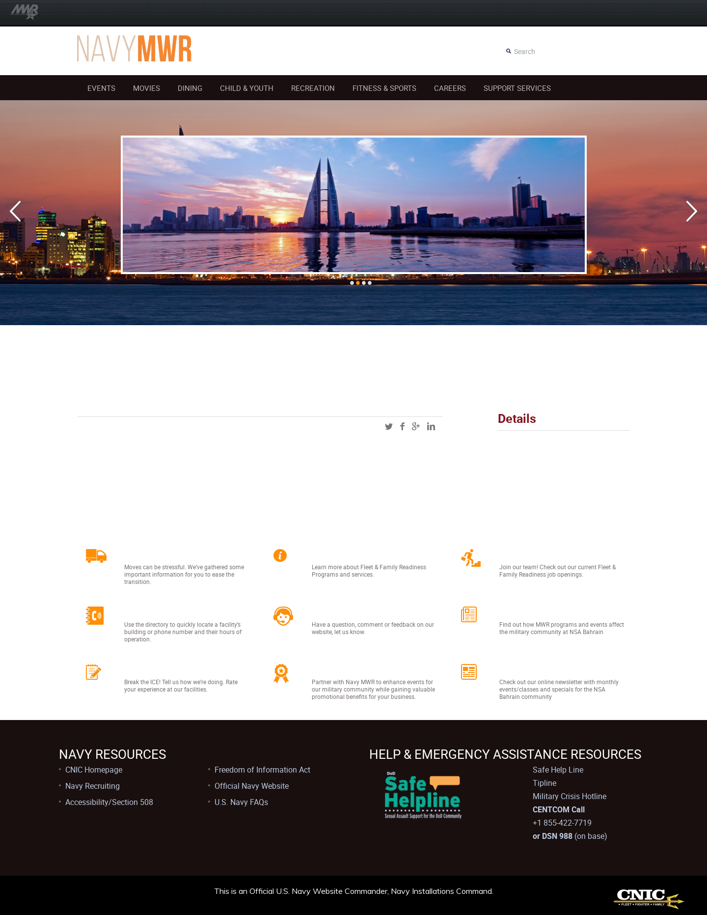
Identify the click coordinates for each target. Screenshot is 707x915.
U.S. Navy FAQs (241, 802)
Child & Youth (246, 88)
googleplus (416, 426)
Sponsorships (347, 669)
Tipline (544, 782)
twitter (389, 426)
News (514, 612)
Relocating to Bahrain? (183, 554)
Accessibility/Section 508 (109, 802)
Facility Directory (168, 612)
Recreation (313, 88)
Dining (190, 88)
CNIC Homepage (93, 769)
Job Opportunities (546, 554)
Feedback (149, 669)
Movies (146, 88)
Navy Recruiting (92, 785)
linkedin (431, 426)
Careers (450, 88)
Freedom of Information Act (262, 769)
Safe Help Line (558, 769)
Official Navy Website (252, 785)
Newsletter (527, 669)
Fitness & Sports (384, 88)
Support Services (517, 88)
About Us (336, 554)
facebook (402, 426)
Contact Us (341, 612)
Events (101, 88)
